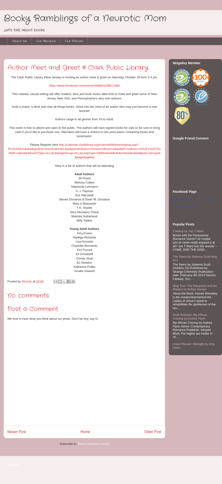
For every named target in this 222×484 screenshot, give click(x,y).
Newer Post (16, 432)
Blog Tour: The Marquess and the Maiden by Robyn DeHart (195, 287)
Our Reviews (46, 41)
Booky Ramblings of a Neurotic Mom (85, 18)
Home (85, 432)
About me (19, 41)
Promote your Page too (186, 205)
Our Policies (74, 41)
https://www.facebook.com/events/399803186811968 (84, 85)
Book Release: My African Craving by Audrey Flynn (190, 316)
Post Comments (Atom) (93, 444)
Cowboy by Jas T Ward (188, 231)
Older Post (152, 432)
